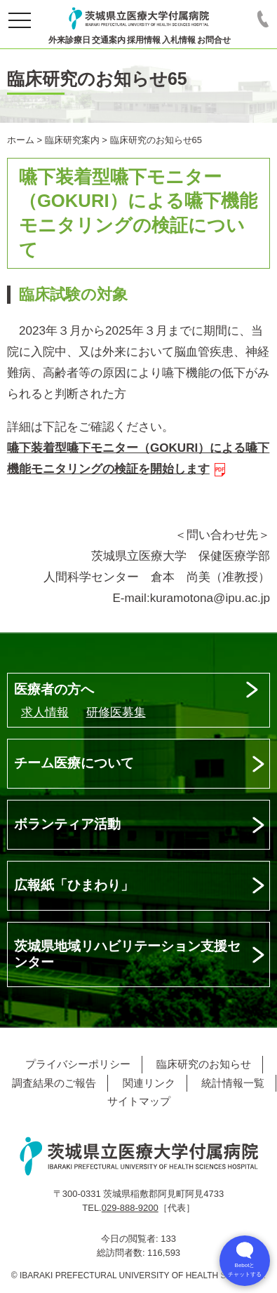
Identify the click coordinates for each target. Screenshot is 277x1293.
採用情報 (144, 40)
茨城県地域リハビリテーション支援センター (127, 954)
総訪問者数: (122, 1252)
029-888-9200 (130, 1207)
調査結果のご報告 (54, 1083)
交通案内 (109, 40)
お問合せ (214, 40)
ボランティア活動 (67, 824)
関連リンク (149, 1083)
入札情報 (179, 40)
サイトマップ (138, 1101)
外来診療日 (69, 40)
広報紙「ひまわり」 (74, 885)
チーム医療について (74, 763)
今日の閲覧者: (131, 1238)
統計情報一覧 (232, 1083)
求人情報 (45, 712)
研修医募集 (116, 712)
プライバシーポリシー (77, 1064)
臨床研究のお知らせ (203, 1064)
